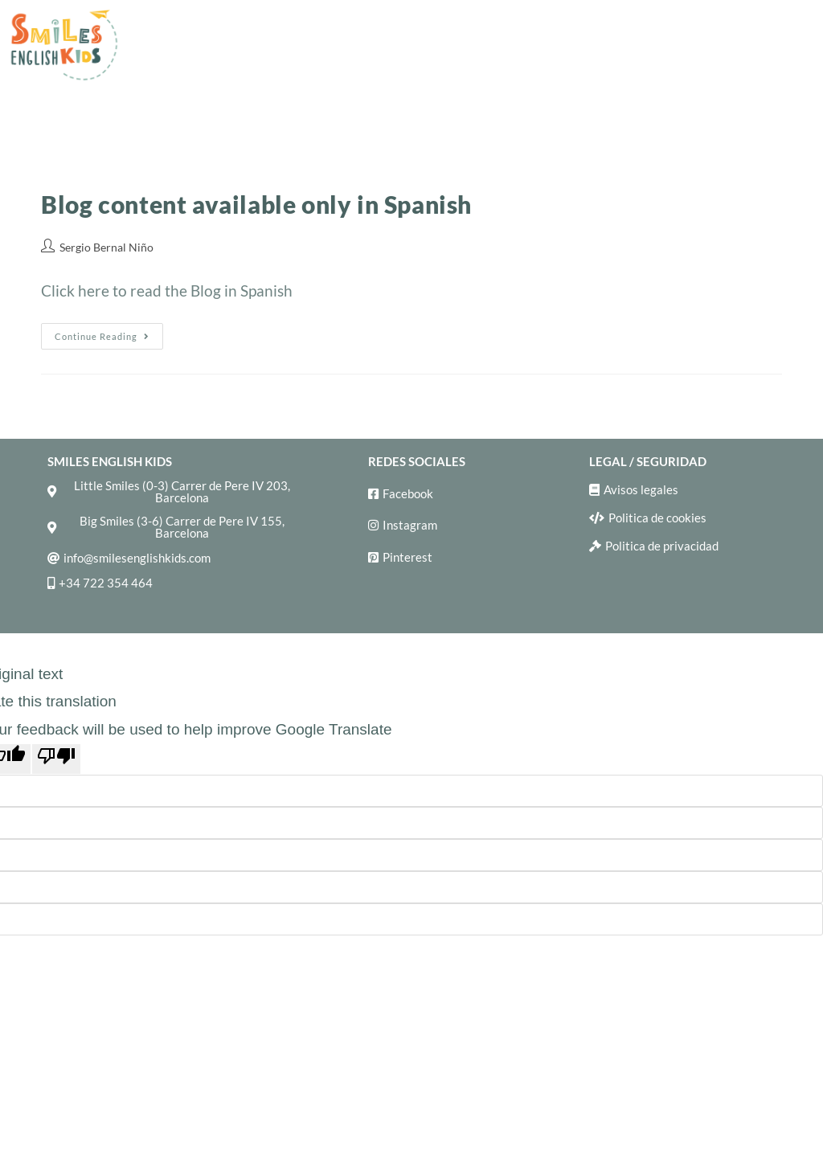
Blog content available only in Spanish (256, 204)
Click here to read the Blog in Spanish (167, 290)
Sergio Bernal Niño (106, 247)
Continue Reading (109, 332)
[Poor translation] (56, 759)
